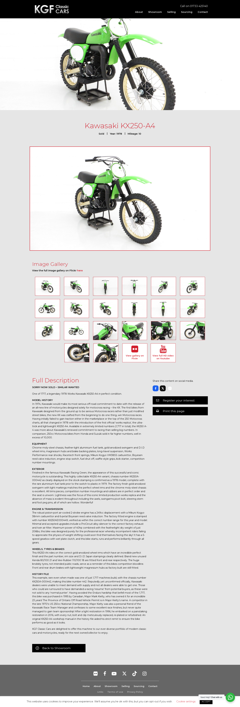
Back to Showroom (56, 648)
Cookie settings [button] (186, 701)
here (80, 270)
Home (86, 686)
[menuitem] (139, 12)
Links (100, 692)
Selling (171, 12)
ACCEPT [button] (206, 701)
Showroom (155, 12)
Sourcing (186, 12)
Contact (203, 12)
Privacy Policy (135, 692)
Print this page (173, 411)
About (139, 12)
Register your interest (179, 400)
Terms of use (115, 692)
